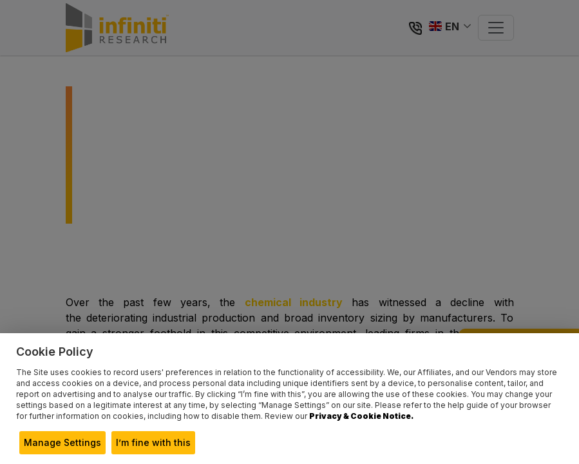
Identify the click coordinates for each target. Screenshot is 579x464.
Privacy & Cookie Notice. (361, 416)
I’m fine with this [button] (153, 442)
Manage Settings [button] (62, 442)
